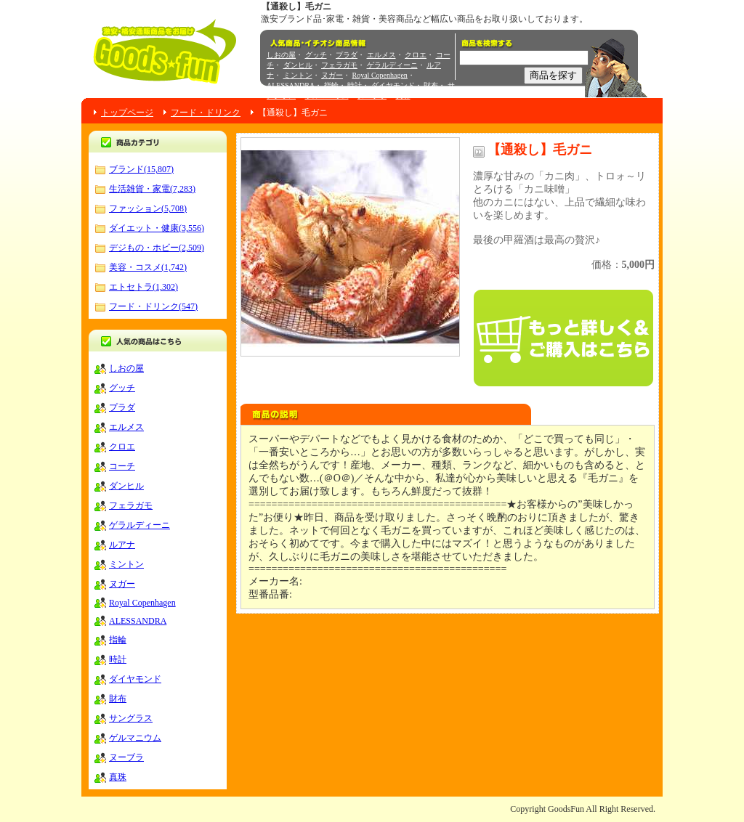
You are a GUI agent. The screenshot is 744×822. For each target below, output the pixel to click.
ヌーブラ (372, 95)
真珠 (403, 95)
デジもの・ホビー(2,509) (156, 248)
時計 (354, 85)
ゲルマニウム (327, 95)
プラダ (346, 55)
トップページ (127, 112)
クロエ (415, 55)
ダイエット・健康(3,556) (156, 228)
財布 (431, 85)
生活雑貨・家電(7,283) (152, 189)
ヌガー (332, 75)
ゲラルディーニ (392, 65)
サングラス (131, 718)
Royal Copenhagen (380, 75)
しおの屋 (281, 55)
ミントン (297, 75)
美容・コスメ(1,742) (148, 267)
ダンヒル (297, 65)
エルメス (381, 55)
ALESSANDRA (291, 85)
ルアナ (122, 545)
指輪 (331, 85)
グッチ (316, 55)
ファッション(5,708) (148, 208)
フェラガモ (339, 65)
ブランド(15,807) (141, 169)
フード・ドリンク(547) (153, 306)
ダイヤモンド (393, 85)
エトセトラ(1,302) (143, 287)
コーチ (122, 466)
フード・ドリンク (205, 112)
